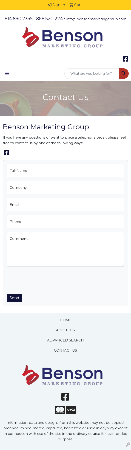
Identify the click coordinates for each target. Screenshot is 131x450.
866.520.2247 (51, 18)
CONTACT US (65, 350)
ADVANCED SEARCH (65, 340)
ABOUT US (65, 330)
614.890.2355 (19, 18)
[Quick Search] (91, 73)
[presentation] (42, 279)
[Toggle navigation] (7, 73)
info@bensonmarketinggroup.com (96, 19)
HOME (65, 320)
